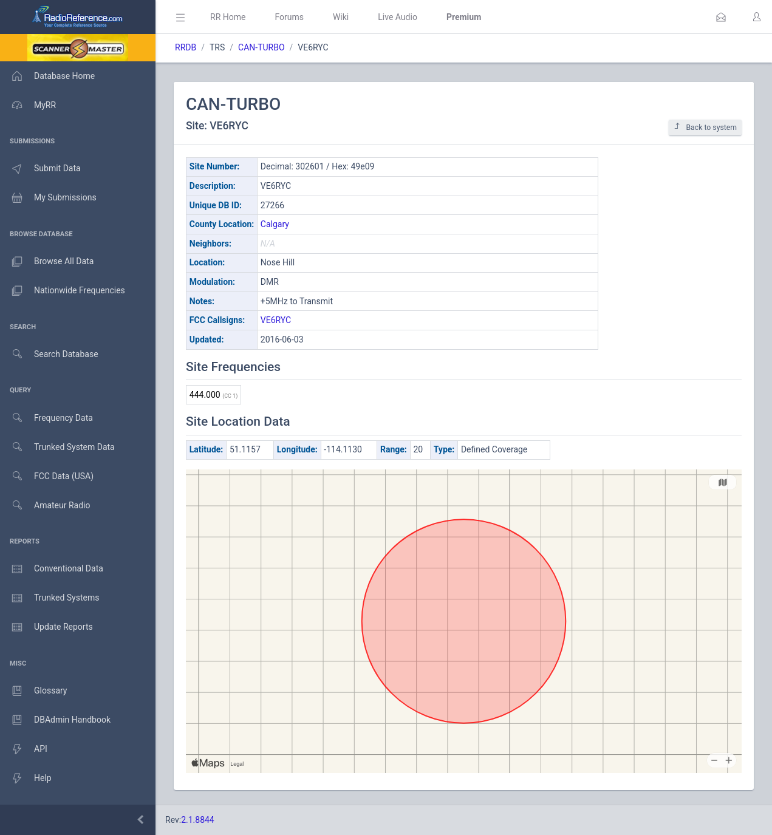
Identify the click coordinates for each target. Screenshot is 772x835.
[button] (721, 17)
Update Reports (46, 627)
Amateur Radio (45, 505)
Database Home (47, 75)
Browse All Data (47, 261)
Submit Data (40, 168)
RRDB (185, 47)
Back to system (705, 127)
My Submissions (48, 198)
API (23, 749)
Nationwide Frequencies (62, 290)
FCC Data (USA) (47, 476)
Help (26, 778)
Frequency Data (46, 418)
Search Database (49, 354)
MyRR (28, 105)
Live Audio (397, 17)
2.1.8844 (197, 820)
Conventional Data (51, 569)
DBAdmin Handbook (55, 720)
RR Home (227, 17)
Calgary (275, 224)
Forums (289, 17)
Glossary (33, 691)
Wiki (341, 17)
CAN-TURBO (261, 47)
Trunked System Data (57, 447)
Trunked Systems (49, 598)
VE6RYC (276, 320)
